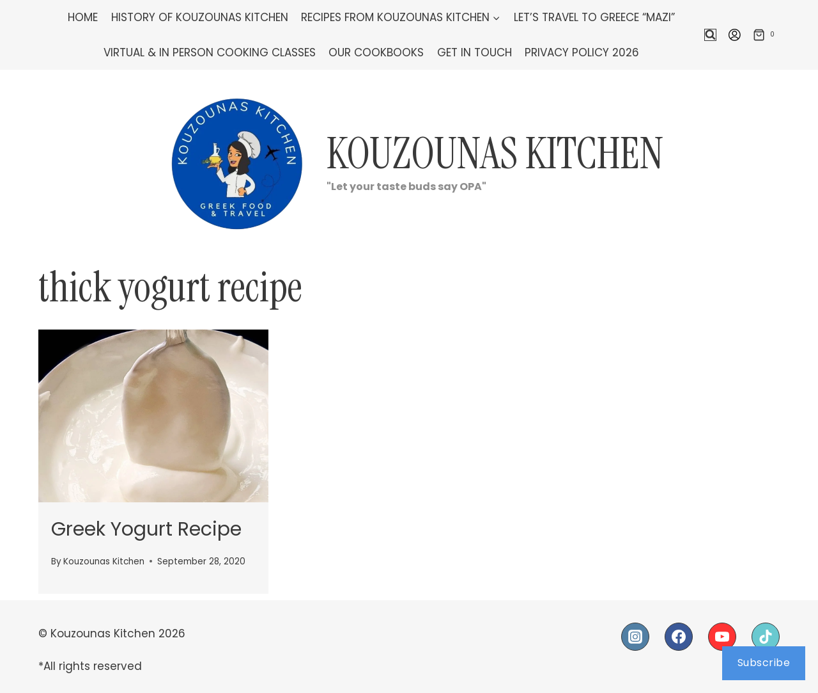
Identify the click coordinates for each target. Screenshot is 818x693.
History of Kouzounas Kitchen (199, 17)
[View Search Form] (710, 35)
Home (83, 17)
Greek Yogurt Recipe (146, 529)
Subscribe (764, 662)
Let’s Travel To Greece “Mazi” (594, 17)
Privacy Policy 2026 (582, 52)
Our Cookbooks (376, 52)
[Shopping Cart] (766, 35)
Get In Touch (474, 52)
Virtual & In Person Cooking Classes (210, 52)
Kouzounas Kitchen (103, 561)
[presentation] (153, 416)
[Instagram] (635, 637)
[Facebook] (679, 637)
